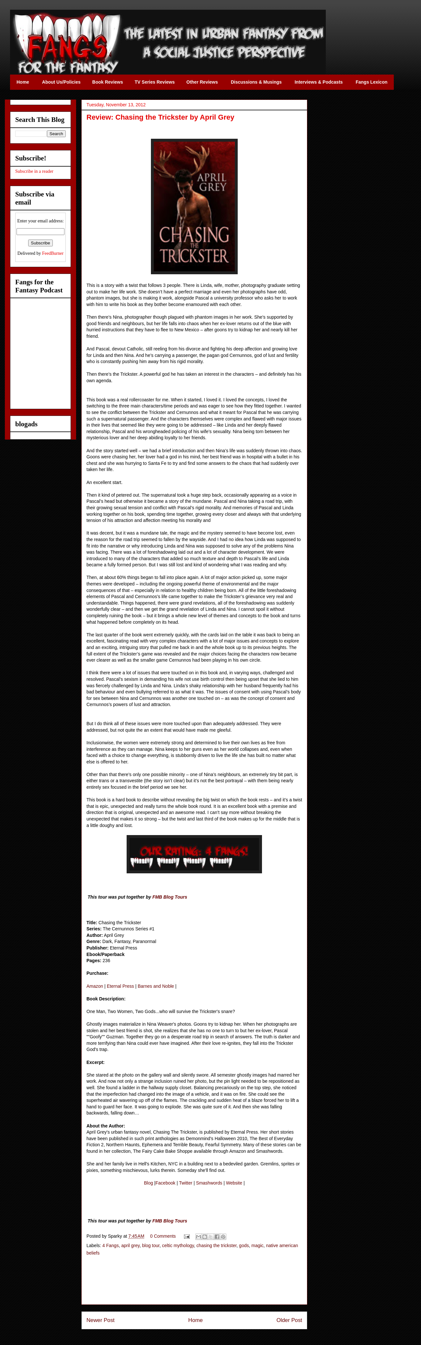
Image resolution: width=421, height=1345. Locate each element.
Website (234, 1183)
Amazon (94, 986)
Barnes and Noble (156, 986)
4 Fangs (110, 1245)
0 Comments (163, 1236)
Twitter (185, 1183)
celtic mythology (178, 1245)
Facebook (165, 1183)
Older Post (289, 1320)
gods (244, 1245)
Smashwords (209, 1183)
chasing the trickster (217, 1245)
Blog (148, 1183)
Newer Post (100, 1320)
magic (257, 1245)
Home (195, 1320)
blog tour (151, 1245)
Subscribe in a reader (34, 171)
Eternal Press (120, 986)
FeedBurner (52, 253)
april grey (130, 1245)
